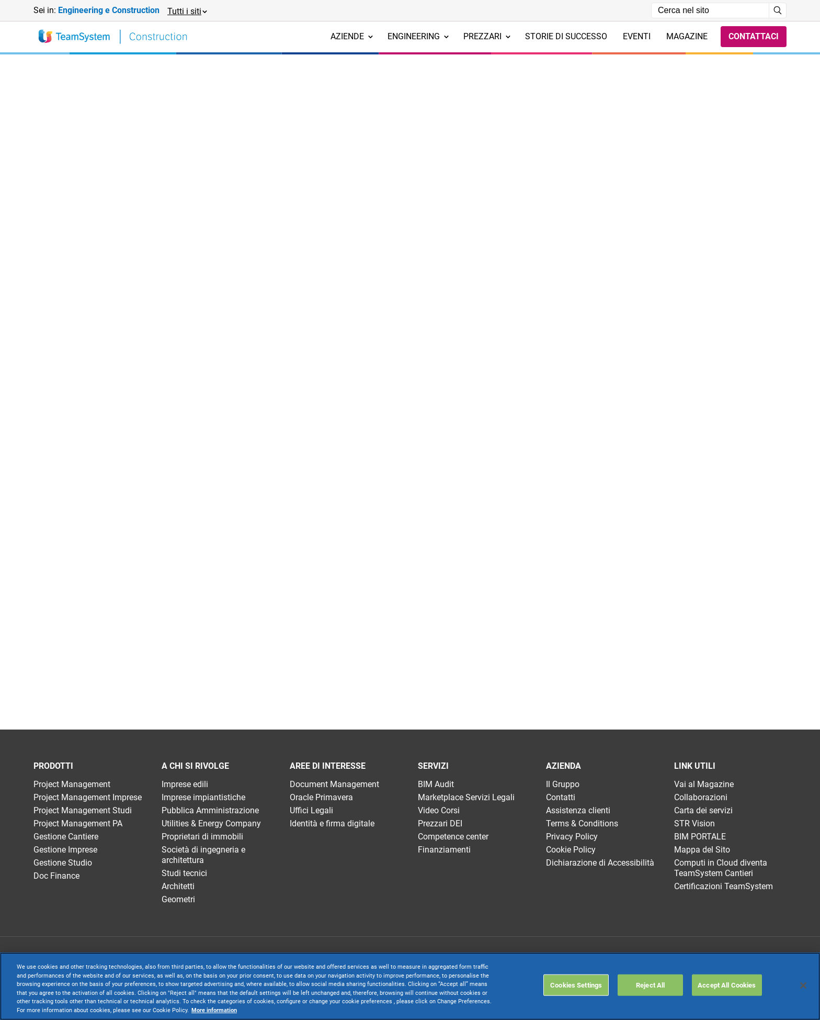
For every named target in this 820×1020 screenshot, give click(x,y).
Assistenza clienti (578, 810)
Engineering (418, 36)
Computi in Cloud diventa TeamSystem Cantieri (720, 868)
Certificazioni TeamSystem (723, 886)
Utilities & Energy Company (211, 823)
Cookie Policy (571, 850)
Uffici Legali (311, 810)
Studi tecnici (184, 873)
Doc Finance (56, 876)
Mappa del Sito (702, 850)
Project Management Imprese (87, 797)
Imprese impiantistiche (203, 797)
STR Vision (694, 823)
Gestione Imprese (65, 850)
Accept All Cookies (727, 985)
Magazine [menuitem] (687, 36)
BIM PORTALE (700, 837)
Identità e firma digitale (332, 823)
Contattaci (753, 36)
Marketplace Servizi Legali (466, 797)
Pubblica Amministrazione (210, 810)
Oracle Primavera (321, 797)
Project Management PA (77, 823)
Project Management (71, 784)
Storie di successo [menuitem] (566, 36)
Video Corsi (439, 810)
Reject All (650, 985)
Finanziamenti (444, 850)
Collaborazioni (700, 797)
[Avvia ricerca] (778, 10)
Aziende (352, 36)
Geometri (178, 899)
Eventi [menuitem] (637, 36)
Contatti (560, 797)
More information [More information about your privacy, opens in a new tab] (214, 1010)
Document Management (334, 784)
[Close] (803, 985)
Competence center (453, 837)
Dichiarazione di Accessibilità (600, 863)
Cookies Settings (576, 985)
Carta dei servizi (703, 810)
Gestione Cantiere (65, 837)
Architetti (178, 886)
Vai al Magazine (704, 784)
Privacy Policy (572, 837)
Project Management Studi (82, 810)
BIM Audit (436, 784)
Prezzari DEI (440, 823)
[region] (410, 986)
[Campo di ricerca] (710, 10)
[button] (186, 11)
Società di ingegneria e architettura (203, 855)
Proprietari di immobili (202, 837)
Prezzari (486, 36)
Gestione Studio (62, 863)
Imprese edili (185, 784)
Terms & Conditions (582, 823)
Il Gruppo (562, 784)
